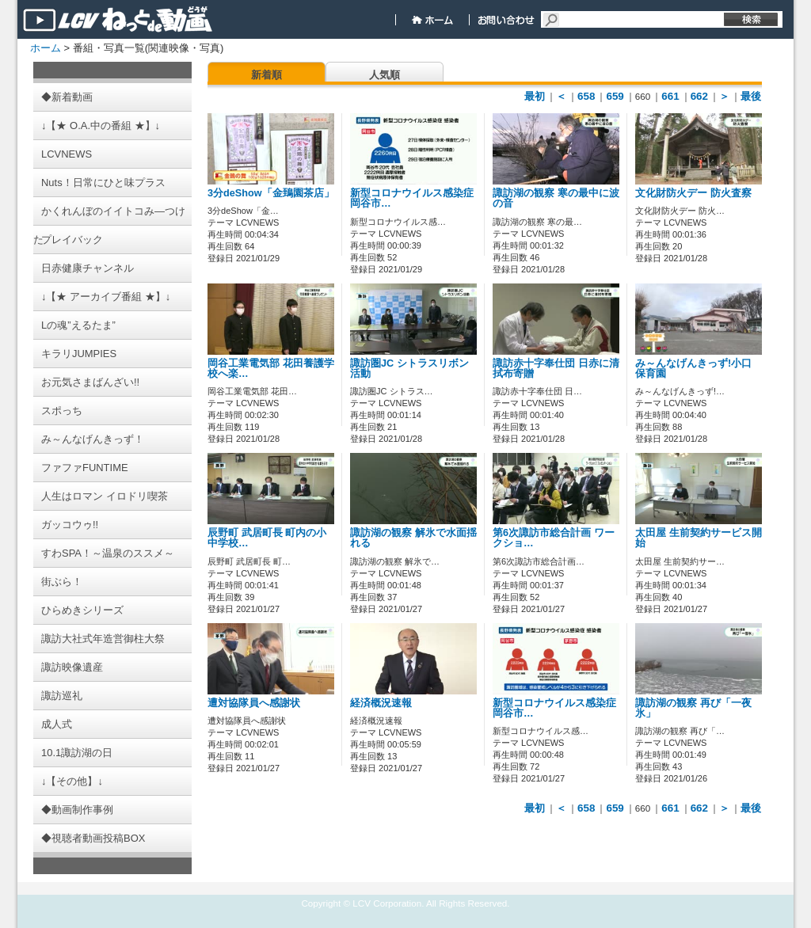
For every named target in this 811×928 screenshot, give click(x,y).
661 (670, 96)
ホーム (45, 48)
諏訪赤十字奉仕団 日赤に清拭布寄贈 (556, 368)
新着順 (266, 75)
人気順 (384, 75)
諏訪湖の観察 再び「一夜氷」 (693, 708)
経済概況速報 (381, 703)
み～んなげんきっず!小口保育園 (693, 368)
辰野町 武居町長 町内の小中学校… (267, 538)
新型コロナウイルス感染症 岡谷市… (412, 198)
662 (699, 96)
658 (586, 96)
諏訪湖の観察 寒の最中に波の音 (556, 198)
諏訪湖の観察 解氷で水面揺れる (413, 538)
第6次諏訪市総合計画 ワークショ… (554, 538)
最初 (534, 96)
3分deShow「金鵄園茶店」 (271, 193)
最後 (751, 96)
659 (614, 96)
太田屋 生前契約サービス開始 (698, 538)
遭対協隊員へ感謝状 (254, 703)
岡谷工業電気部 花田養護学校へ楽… (271, 368)
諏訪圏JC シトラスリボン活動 (409, 368)
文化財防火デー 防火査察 (693, 193)
